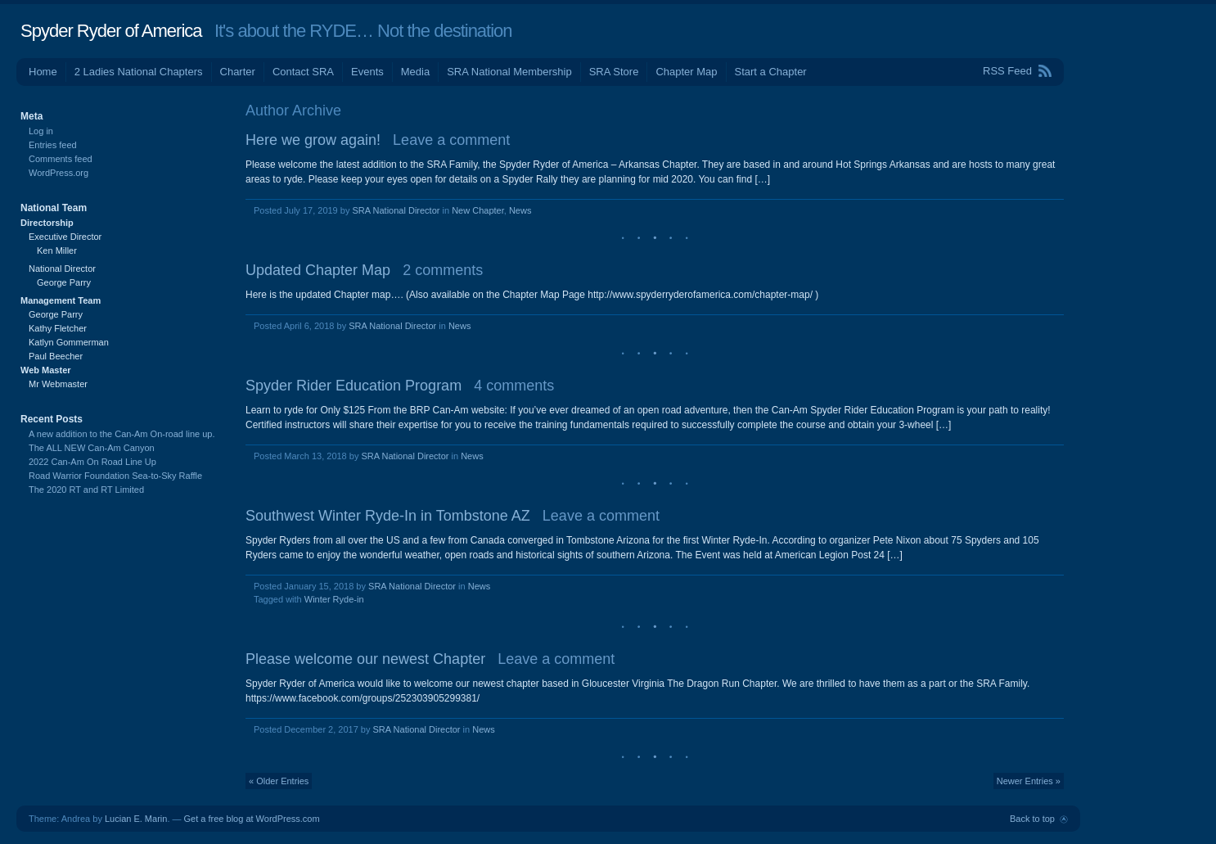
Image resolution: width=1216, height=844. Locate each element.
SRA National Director (395, 210)
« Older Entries (279, 781)
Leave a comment (451, 140)
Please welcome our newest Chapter (365, 659)
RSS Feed (1007, 71)
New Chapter (478, 210)
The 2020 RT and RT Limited (86, 489)
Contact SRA (303, 71)
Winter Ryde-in (334, 599)
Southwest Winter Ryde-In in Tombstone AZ (387, 516)
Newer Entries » (1029, 781)
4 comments (514, 385)
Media (415, 71)
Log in (41, 131)
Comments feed (60, 159)
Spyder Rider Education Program (353, 385)
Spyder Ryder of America (111, 30)
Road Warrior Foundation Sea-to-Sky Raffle (115, 476)
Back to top (1032, 819)
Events (367, 71)
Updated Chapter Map (317, 270)
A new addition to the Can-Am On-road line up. (121, 434)
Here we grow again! (313, 140)
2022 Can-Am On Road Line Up (92, 462)
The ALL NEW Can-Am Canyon (92, 448)
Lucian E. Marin (136, 819)
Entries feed (53, 145)
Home (43, 71)
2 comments (443, 270)
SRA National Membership (509, 71)
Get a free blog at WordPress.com (252, 819)
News (520, 210)
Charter (237, 71)
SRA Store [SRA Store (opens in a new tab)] (614, 71)
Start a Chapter (771, 71)
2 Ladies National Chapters (138, 71)
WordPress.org (58, 173)
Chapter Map (686, 71)
